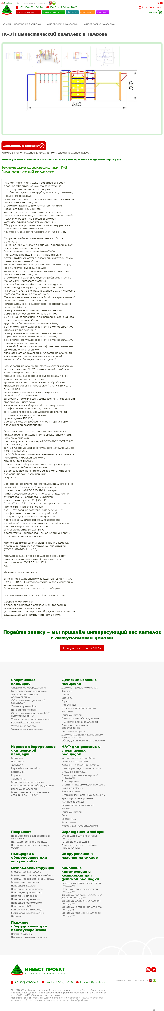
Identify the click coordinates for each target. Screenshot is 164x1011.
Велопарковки (71, 791)
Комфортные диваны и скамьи (81, 768)
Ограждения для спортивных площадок (79, 836)
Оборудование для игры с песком (83, 740)
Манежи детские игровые (27, 782)
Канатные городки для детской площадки (81, 914)
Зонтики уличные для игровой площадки (80, 776)
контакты (101, 12)
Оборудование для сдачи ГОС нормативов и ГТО (30, 714)
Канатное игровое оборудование (32, 785)
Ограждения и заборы (83, 832)
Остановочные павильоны (27, 913)
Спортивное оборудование (28, 687)
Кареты (15, 775)
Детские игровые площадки (79, 681)
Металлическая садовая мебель (32, 875)
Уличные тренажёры (24, 706)
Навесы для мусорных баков (80, 825)
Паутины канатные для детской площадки (81, 884)
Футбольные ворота (23, 726)
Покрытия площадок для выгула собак (31, 846)
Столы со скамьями (74, 771)
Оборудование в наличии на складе (80, 855)
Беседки (67, 808)
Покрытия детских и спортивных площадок (31, 836)
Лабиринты (18, 778)
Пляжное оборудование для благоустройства (29, 926)
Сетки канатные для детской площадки (80, 890)
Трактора (17, 765)
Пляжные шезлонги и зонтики (29, 937)
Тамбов (8, 3)
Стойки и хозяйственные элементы (83, 795)
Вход (144, 7)
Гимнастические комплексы (61, 23)
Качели (66, 694)
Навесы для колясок (23, 885)
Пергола (67, 815)
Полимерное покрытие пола (29, 841)
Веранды (67, 711)
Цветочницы (69, 818)
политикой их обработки (74, 1000)
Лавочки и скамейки (75, 761)
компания (85, 12)
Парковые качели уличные (78, 805)
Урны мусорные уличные (77, 798)
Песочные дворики (73, 731)
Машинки (17, 758)
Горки (65, 701)
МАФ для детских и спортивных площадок (81, 750)
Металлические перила (26, 882)
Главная (6, 23)
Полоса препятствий (24, 709)
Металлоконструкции (32, 868)
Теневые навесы (72, 715)
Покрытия (21, 832)
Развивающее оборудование (80, 718)
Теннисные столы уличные (27, 729)
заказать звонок (51, 12)
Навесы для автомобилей (27, 902)
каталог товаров (25, 12)
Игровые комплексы (24, 789)
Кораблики (18, 771)
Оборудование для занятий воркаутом (28, 701)
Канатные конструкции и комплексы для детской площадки (80, 873)
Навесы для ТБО (21, 906)
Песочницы (69, 704)
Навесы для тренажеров (26, 892)
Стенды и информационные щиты (83, 784)
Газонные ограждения (75, 841)
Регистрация (155, 7)
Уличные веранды (73, 801)
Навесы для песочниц (24, 896)
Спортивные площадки (28, 23)
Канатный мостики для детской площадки (81, 902)
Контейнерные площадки (27, 909)
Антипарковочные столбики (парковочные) (79, 846)
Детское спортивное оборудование (24, 695)
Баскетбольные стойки (25, 722)
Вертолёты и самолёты (25, 768)
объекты (71, 12)
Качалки (67, 691)
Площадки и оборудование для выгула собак (29, 857)
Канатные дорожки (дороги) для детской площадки (82, 896)
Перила (16, 916)
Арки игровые (70, 781)
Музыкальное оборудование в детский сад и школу (30, 793)
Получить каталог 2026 (82, 648)
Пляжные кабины (72, 788)
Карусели (68, 698)
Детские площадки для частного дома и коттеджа (82, 735)
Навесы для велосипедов (27, 889)
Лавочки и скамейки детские (80, 765)
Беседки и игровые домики (79, 708)
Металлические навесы (26, 872)
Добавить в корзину (23, 145)
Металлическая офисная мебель (32, 878)
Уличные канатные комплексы (30, 719)
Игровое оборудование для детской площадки (33, 750)
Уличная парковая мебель (78, 758)
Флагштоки (69, 822)
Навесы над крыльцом (25, 899)
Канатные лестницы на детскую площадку (82, 908)
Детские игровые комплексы (80, 687)
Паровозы (17, 761)
